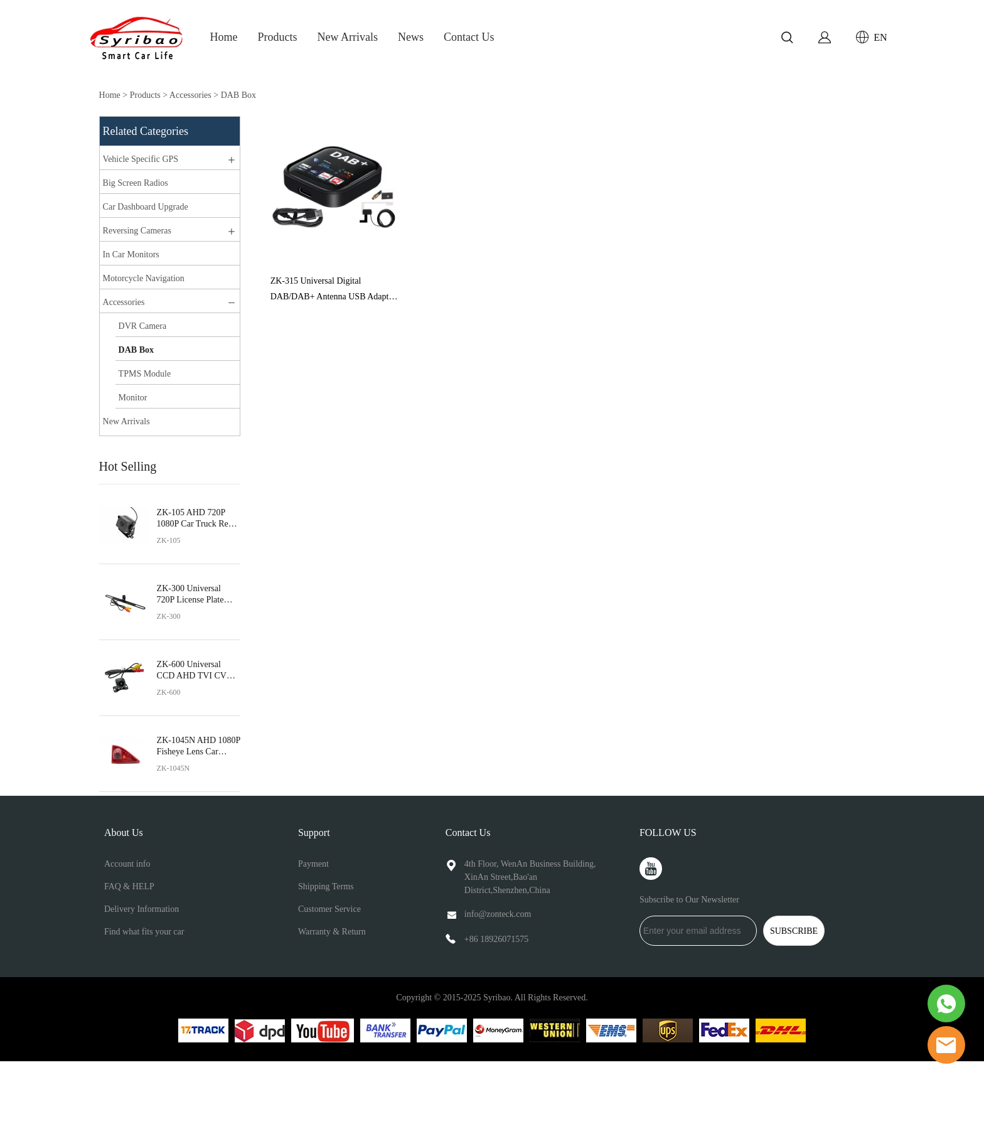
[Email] (698, 931)
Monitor (133, 397)
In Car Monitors (131, 254)
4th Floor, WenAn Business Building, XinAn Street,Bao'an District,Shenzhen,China (530, 877)
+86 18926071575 (496, 939)
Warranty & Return (332, 931)
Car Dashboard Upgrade (145, 206)
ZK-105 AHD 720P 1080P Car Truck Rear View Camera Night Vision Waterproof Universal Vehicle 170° (197, 519)
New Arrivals (348, 37)
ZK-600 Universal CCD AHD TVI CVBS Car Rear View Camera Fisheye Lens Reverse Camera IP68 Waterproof (197, 671)
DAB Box (238, 95)
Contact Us (469, 37)
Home (224, 37)
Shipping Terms (326, 886)
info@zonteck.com (498, 914)
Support (314, 832)
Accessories (190, 95)
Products (277, 37)
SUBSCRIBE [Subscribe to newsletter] (794, 931)
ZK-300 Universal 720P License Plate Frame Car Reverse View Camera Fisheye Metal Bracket (196, 595)
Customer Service (329, 909)
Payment (313, 864)
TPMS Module (145, 373)
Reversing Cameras (137, 230)
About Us (123, 832)
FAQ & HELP (129, 886)
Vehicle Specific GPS (141, 159)
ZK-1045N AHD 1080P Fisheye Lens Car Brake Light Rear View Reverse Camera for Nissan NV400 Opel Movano (198, 746)
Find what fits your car (144, 931)
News (411, 37)
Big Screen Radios (135, 183)
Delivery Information (141, 909)
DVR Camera (143, 326)
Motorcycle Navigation (143, 278)
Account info (127, 864)
